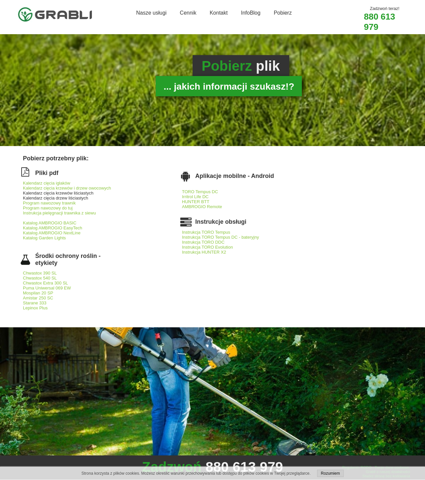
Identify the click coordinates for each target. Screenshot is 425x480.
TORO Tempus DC (200, 191)
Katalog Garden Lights (44, 237)
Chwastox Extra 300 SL (45, 282)
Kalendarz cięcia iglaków (46, 183)
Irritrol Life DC (195, 196)
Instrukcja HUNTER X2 (204, 252)
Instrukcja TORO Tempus (206, 232)
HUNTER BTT (195, 201)
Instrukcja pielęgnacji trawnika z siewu (59, 212)
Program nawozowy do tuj (48, 207)
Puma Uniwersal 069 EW (47, 287)
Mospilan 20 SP (38, 292)
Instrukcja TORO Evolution (207, 247)
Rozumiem (330, 473)
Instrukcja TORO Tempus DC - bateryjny (220, 237)
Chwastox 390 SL (40, 273)
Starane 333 (34, 302)
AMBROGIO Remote (202, 206)
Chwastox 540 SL (40, 278)
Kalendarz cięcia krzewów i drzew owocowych (67, 188)
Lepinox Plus (35, 307)
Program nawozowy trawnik (49, 202)
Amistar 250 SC (38, 297)
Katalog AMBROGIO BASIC (49, 222)
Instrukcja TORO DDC (203, 242)
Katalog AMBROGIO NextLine (51, 232)
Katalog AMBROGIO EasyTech (52, 227)
